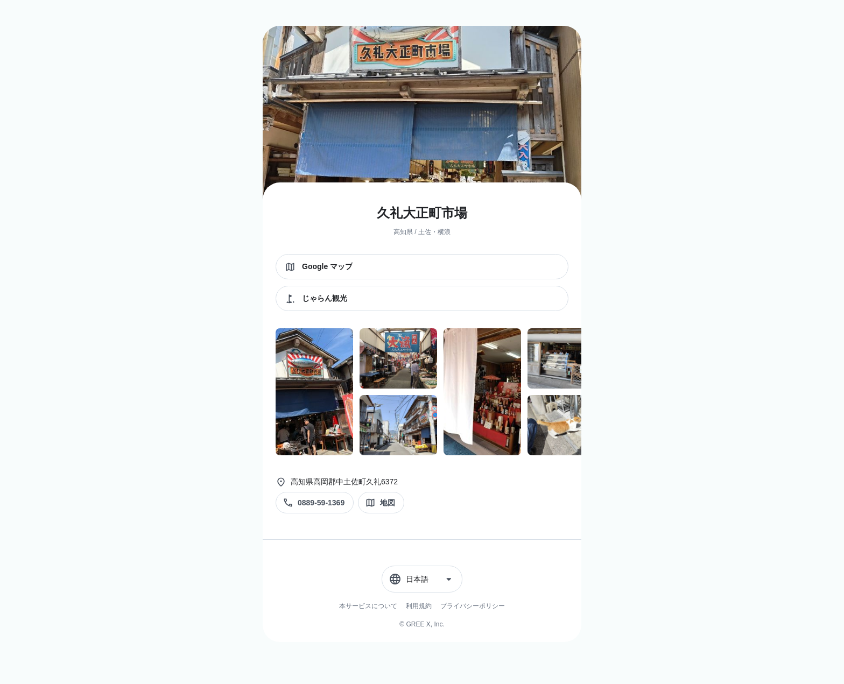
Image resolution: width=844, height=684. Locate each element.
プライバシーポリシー (472, 606)
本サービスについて (368, 606)
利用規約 (419, 606)
